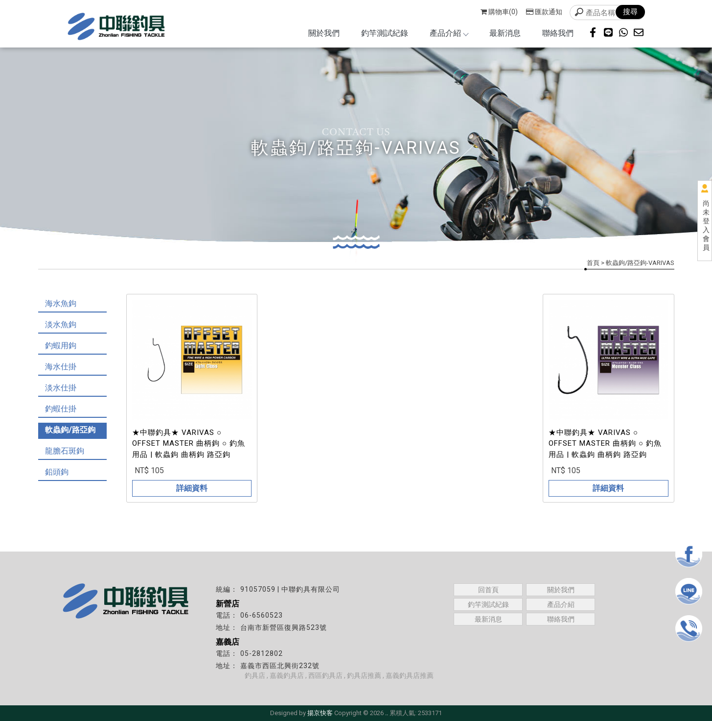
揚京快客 (320, 713)
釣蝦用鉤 (60, 345)
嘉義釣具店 (287, 675)
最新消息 (505, 33)
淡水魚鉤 (60, 324)
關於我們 (324, 33)
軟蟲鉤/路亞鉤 (70, 429)
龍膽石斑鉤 (64, 451)
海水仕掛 (60, 366)
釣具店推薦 (364, 675)
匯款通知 (544, 12)
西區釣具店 (325, 675)
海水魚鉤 (60, 303)
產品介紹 (449, 33)
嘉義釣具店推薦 (410, 675)
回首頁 (488, 590)
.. (386, 713)
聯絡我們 (558, 33)
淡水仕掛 (60, 387)
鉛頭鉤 (57, 472)
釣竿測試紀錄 (384, 33)
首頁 (593, 262)
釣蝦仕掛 (60, 408)
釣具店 (255, 675)
